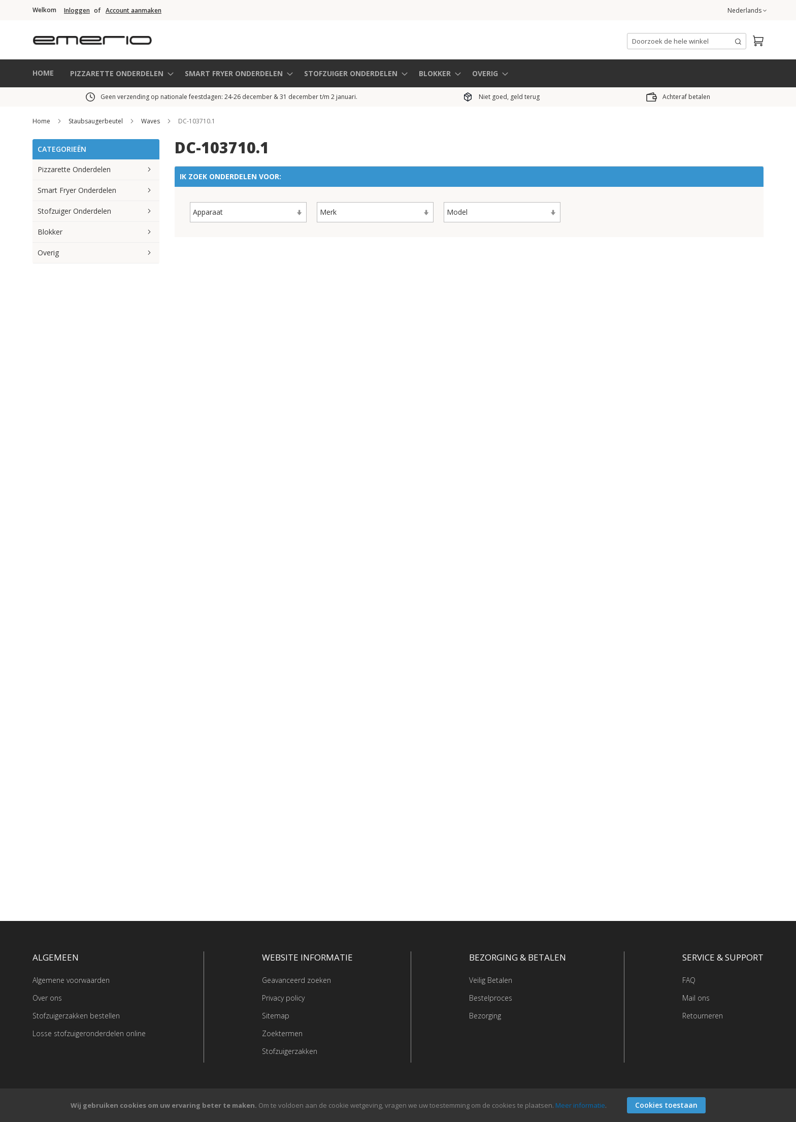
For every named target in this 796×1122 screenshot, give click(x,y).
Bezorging (485, 1015)
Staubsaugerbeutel (96, 121)
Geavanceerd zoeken (296, 980)
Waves (151, 121)
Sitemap (275, 1015)
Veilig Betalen (490, 980)
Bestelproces (490, 998)
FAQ (688, 980)
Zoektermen (282, 1033)
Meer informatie (580, 1105)
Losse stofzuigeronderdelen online (89, 1033)
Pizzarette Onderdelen (74, 169)
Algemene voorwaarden (71, 980)
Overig (48, 252)
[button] (747, 10)
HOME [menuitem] (43, 73)
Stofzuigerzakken (289, 1051)
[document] (399, 1105)
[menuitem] (119, 73)
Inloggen (77, 11)
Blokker (50, 232)
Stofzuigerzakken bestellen (76, 1015)
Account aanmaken (133, 11)
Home (42, 121)
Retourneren (702, 1015)
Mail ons (696, 998)
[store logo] (134, 37)
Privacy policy (283, 998)
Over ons (47, 998)
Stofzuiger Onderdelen (74, 211)
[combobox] (686, 41)
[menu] (398, 73)
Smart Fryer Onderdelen (77, 190)
